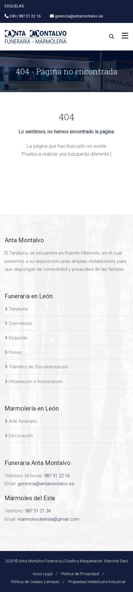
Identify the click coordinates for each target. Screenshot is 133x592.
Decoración (21, 435)
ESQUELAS (14, 6)
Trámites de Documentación (38, 367)
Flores (15, 352)
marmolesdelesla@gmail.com (48, 519)
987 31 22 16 (57, 475)
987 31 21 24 (38, 511)
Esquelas (18, 338)
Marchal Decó (116, 561)
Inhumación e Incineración (36, 381)
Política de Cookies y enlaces (35, 581)
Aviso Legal (43, 574)
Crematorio (20, 323)
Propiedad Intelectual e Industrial (96, 581)
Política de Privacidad (80, 574)
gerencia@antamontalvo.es (45, 483)
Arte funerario (23, 421)
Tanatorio (18, 309)
